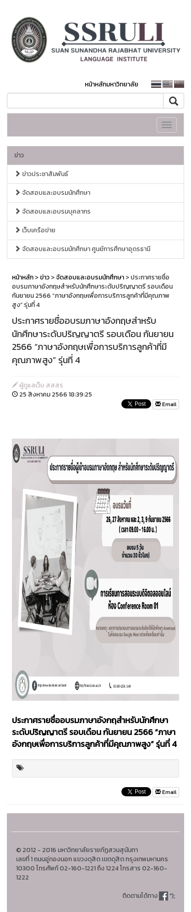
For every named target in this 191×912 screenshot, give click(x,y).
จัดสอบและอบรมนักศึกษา (52, 193)
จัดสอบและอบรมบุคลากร (52, 211)
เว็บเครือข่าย (34, 230)
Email (165, 404)
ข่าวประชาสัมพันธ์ (41, 174)
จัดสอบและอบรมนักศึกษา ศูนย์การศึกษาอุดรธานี (82, 249)
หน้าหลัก (22, 277)
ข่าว (19, 155)
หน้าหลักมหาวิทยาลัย (111, 84)
